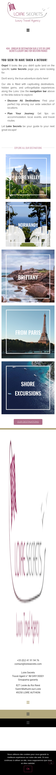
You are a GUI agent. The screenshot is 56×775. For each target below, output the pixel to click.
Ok (27, 769)
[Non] (51, 762)
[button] (27, 30)
